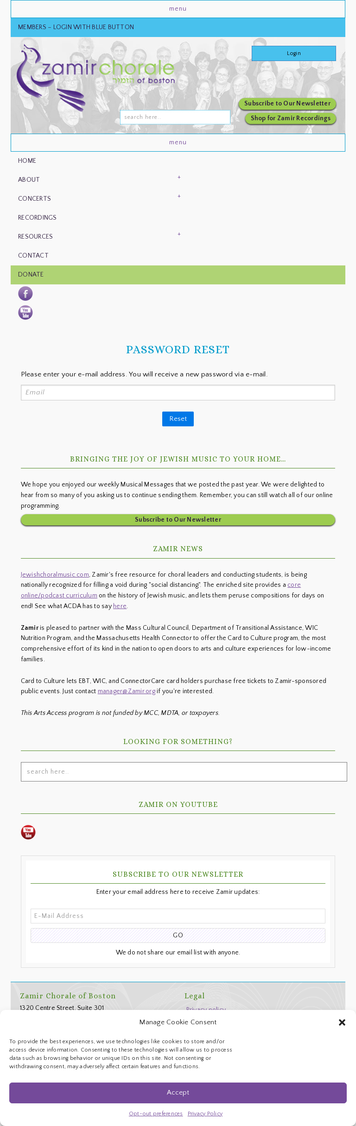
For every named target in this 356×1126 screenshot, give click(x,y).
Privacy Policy (205, 1114)
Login (294, 53)
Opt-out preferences (156, 1114)
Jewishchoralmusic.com (55, 573)
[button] (342, 1022)
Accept (178, 1092)
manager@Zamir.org (126, 689)
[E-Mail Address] (178, 914)
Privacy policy (206, 1008)
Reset (178, 417)
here (120, 604)
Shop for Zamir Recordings (291, 118)
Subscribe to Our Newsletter (287, 103)
